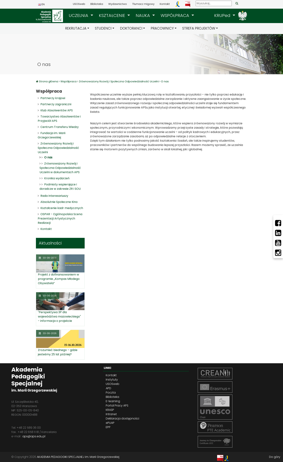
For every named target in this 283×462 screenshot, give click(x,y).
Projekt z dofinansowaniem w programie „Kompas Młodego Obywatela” (59, 278)
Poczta (111, 392)
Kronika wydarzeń (56, 178)
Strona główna (49, 81)
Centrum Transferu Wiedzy (59, 127)
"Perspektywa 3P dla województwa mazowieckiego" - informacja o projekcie (59, 316)
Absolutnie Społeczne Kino (59, 202)
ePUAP (110, 423)
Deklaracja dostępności (122, 418)
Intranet (111, 414)
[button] (81, 15)
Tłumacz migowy (143, 4)
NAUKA (143, 15)
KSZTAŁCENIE (112, 15)
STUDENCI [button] (103, 28)
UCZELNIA (79, 15)
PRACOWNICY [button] (162, 28)
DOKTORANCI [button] (131, 28)
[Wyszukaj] (214, 3)
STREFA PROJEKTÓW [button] (198, 28)
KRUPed (223, 15)
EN (41, 4)
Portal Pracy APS (117, 405)
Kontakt (165, 4)
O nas (165, 81)
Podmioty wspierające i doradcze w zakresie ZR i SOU (60, 186)
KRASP (110, 410)
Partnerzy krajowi (52, 98)
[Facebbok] (278, 223)
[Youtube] (278, 242)
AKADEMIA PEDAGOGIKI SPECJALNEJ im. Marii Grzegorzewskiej (78, 457)
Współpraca (68, 81)
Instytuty (112, 379)
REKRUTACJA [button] (75, 28)
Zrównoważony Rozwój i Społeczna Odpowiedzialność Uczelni (119, 81)
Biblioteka (96, 4)
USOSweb (79, 4)
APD (108, 388)
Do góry (274, 457)
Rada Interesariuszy (54, 196)
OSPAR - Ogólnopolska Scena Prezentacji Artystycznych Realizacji (60, 218)
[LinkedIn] (278, 233)
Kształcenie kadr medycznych (61, 208)
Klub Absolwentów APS (56, 110)
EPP (108, 427)
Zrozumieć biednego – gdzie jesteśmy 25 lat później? (57, 352)
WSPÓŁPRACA (175, 15)
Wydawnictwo (117, 4)
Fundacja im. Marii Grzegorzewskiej (51, 135)
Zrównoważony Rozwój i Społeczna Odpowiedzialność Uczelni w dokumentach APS (60, 167)
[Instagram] (278, 252)
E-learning (113, 401)
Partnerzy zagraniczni (55, 104)
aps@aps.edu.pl (33, 436)
